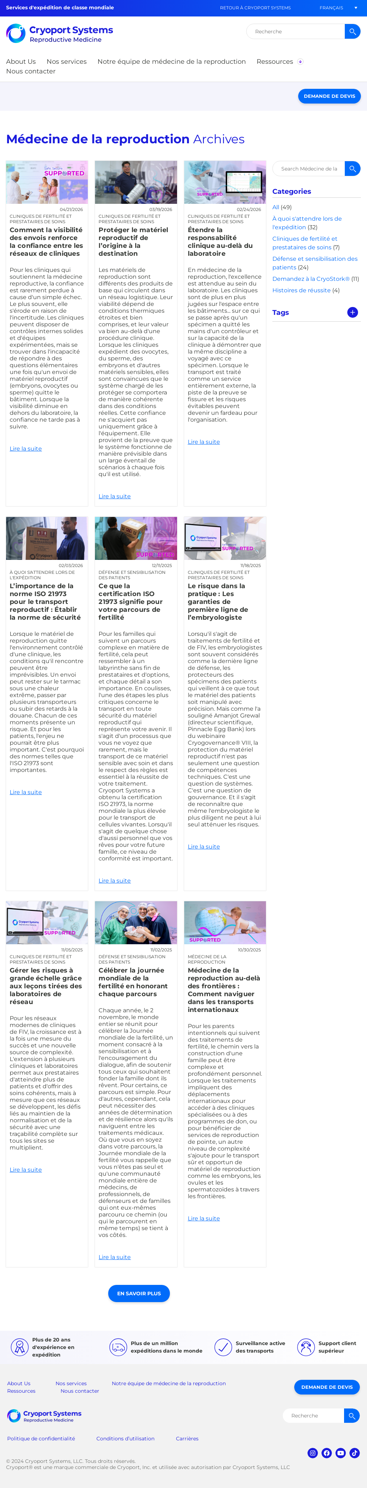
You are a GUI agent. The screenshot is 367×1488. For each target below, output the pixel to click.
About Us (18, 1383)
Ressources (21, 1391)
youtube (340, 1453)
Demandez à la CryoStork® (311, 278)
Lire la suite (47, 333)
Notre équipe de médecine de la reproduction (169, 1383)
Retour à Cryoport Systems (255, 7)
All (275, 207)
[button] (331, 8)
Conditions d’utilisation (125, 1438)
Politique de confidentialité (41, 1438)
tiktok (354, 1453)
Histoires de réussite (301, 290)
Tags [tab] (280, 312)
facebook (326, 1453)
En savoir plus (139, 1293)
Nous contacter (80, 1391)
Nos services (71, 1383)
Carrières (187, 1438)
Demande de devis (329, 96)
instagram (313, 1453)
